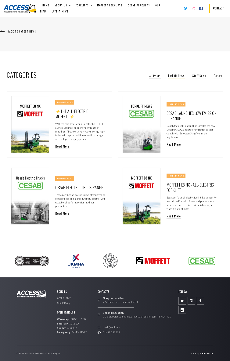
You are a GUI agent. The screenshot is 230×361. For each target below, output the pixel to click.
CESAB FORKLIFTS (139, 5)
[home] (20, 8)
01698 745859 (111, 332)
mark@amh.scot (111, 327)
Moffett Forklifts (110, 5)
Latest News (60, 11)
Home (45, 5)
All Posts (155, 76)
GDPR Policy (63, 303)
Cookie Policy (64, 297)
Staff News (199, 76)
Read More (62, 147)
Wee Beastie (206, 353)
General (218, 76)
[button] (62, 5)
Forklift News (176, 76)
